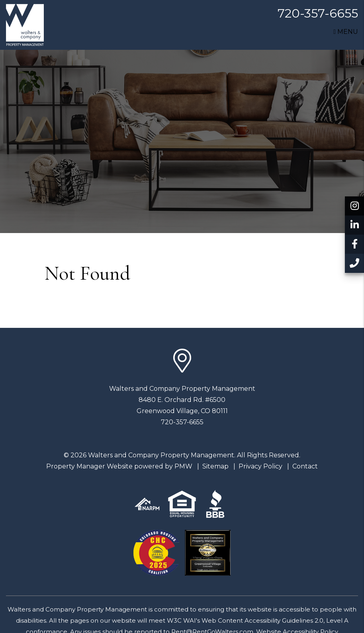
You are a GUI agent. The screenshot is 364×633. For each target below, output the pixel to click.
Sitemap (215, 466)
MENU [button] (345, 31)
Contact (305, 466)
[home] (25, 24)
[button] (354, 206)
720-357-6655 (318, 13)
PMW (183, 466)
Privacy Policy (260, 466)
